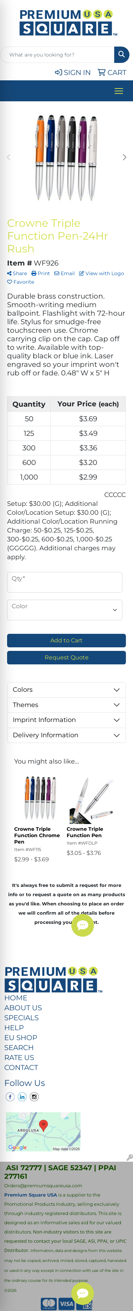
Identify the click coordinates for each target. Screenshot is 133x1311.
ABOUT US (23, 1008)
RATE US (19, 1057)
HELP (14, 1027)
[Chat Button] (82, 1293)
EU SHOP (20, 1037)
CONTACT (21, 1067)
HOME (15, 998)
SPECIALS (21, 1017)
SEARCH (19, 1047)
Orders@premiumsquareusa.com (43, 1185)
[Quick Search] (57, 55)
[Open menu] (119, 91)
